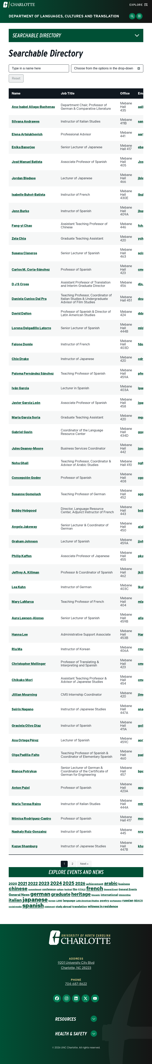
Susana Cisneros (24, 253)
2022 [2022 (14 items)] (33, 883)
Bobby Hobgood (24, 510)
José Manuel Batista (27, 162)
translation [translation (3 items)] (79, 906)
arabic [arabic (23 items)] (111, 883)
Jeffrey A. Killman (25, 572)
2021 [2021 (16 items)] (22, 883)
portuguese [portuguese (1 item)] (116, 901)
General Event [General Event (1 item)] (111, 889)
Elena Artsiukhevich (27, 134)
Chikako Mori (22, 680)
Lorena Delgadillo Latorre (31, 328)
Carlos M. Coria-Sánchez (31, 269)
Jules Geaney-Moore (27, 448)
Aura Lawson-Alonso (28, 618)
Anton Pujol (21, 788)
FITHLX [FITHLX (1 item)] (82, 889)
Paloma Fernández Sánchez (33, 373)
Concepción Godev (26, 478)
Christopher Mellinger (29, 664)
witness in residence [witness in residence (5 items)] (103, 906)
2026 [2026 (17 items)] (80, 883)
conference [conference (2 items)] (49, 889)
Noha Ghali (20, 463)
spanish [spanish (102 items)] (33, 905)
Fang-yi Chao (22, 226)
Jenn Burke (20, 211)
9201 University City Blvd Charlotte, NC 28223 (76, 965)
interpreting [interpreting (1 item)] (125, 895)
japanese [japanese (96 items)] (35, 899)
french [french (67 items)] (94, 888)
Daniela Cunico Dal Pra (29, 299)
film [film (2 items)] (75, 889)
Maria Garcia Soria (26, 417)
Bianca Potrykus (24, 771)
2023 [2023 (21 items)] (44, 883)
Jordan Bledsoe (24, 178)
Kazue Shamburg (24, 846)
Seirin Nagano (22, 709)
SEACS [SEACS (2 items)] (138, 900)
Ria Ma (17, 649)
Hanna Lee (20, 634)
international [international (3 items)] (109, 894)
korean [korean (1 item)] (51, 901)
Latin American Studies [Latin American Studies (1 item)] (87, 901)
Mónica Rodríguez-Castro (31, 818)
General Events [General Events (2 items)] (128, 889)
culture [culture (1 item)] (60, 889)
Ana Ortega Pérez (25, 740)
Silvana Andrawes (25, 121)
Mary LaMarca (23, 602)
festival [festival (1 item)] (68, 889)
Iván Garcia (20, 388)
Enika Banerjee (23, 147)
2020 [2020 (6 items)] (13, 884)
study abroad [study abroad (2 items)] (63, 906)
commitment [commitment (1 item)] (34, 889)
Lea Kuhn (19, 587)
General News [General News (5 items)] (19, 895)
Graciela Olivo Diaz (26, 726)
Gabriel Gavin (22, 432)
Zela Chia (19, 238)
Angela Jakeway (24, 527)
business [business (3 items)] (124, 883)
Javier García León (26, 403)
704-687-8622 (76, 984)
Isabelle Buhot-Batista (28, 195)
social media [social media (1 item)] (15, 906)
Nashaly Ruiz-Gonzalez (29, 831)
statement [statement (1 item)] (50, 906)
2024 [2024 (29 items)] (56, 883)
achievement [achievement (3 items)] (94, 883)
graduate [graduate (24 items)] (60, 894)
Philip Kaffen (22, 556)
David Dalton (21, 313)
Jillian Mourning (24, 694)
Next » (84, 864)
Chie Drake (20, 359)
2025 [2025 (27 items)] (68, 883)
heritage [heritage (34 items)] (81, 894)
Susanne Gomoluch (26, 494)
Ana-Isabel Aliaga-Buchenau (33, 107)
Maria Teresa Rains (26, 804)
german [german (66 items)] (40, 894)
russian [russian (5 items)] (127, 900)
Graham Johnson (25, 541)
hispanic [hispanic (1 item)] (95, 895)
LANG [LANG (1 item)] (59, 901)
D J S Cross (20, 284)
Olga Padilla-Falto (25, 755)
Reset (16, 78)
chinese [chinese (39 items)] (18, 888)
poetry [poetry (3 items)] (104, 900)
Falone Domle (22, 344)
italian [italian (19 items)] (15, 900)
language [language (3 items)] (69, 900)
